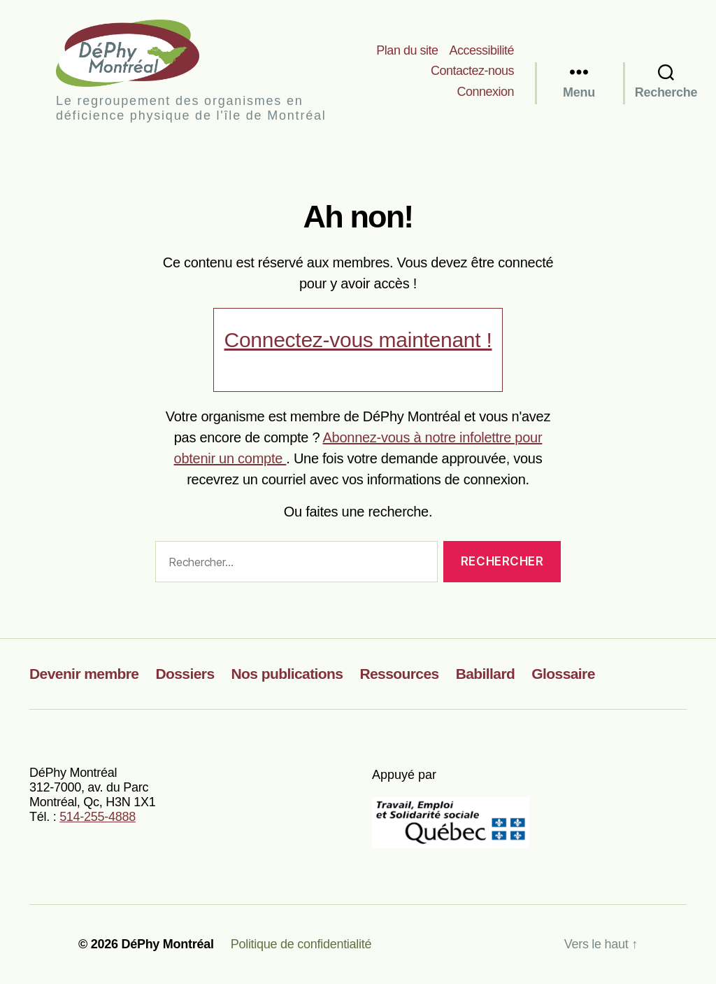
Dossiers (184, 674)
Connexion (485, 92)
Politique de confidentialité (301, 944)
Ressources (398, 674)
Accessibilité (481, 50)
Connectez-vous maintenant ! (358, 339)
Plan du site (407, 50)
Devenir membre (83, 674)
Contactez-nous (472, 71)
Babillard (485, 674)
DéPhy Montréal (139, 52)
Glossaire (563, 674)
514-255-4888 (97, 817)
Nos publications (287, 674)
